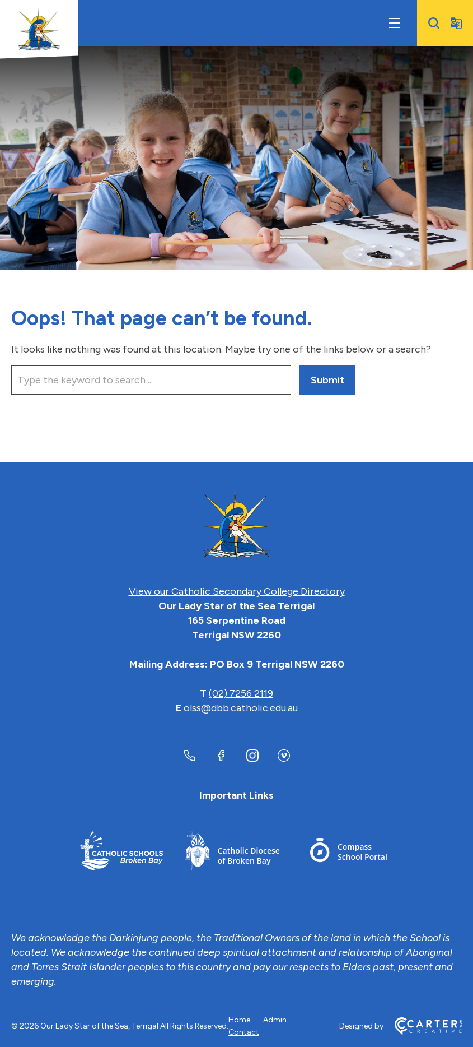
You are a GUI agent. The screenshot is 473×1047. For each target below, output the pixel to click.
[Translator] (456, 23)
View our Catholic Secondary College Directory (237, 591)
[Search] (434, 23)
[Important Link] (121, 852)
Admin (275, 1020)
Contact (243, 1032)
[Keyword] (151, 380)
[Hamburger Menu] (394, 23)
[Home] (236, 526)
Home (239, 1020)
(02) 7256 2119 (241, 693)
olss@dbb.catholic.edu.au (241, 708)
